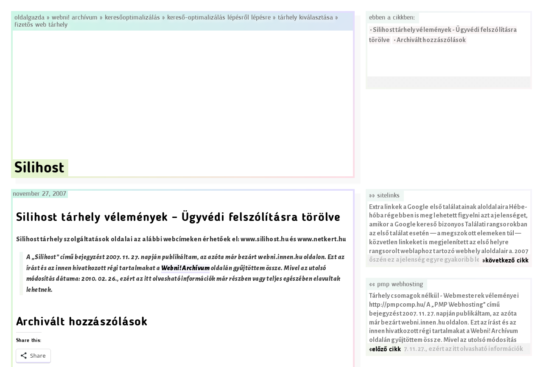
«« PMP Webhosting (396, 284)
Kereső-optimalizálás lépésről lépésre (219, 17)
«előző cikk (385, 349)
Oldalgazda (30, 17)
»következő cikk (505, 260)
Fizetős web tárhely (40, 25)
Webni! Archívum (75, 17)
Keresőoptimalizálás (132, 17)
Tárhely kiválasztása (305, 17)
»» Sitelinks (384, 195)
